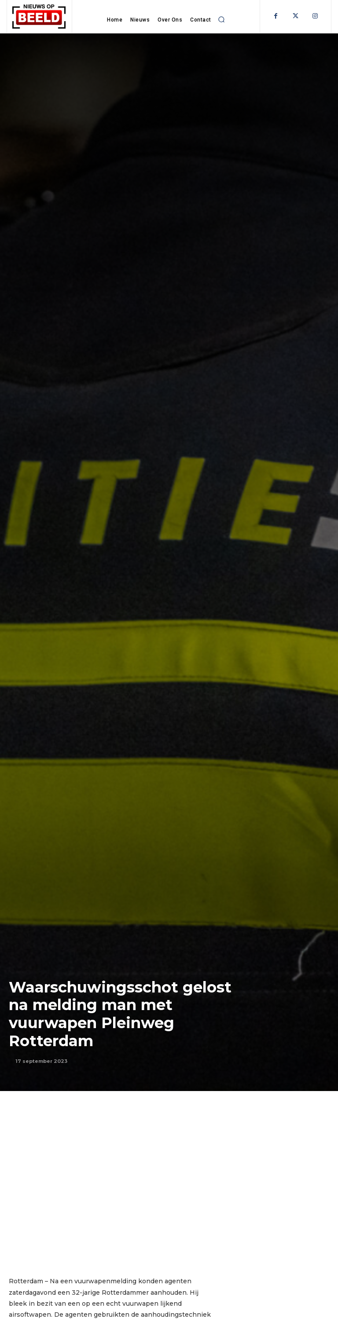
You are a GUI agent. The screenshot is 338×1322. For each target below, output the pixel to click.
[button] (222, 19)
